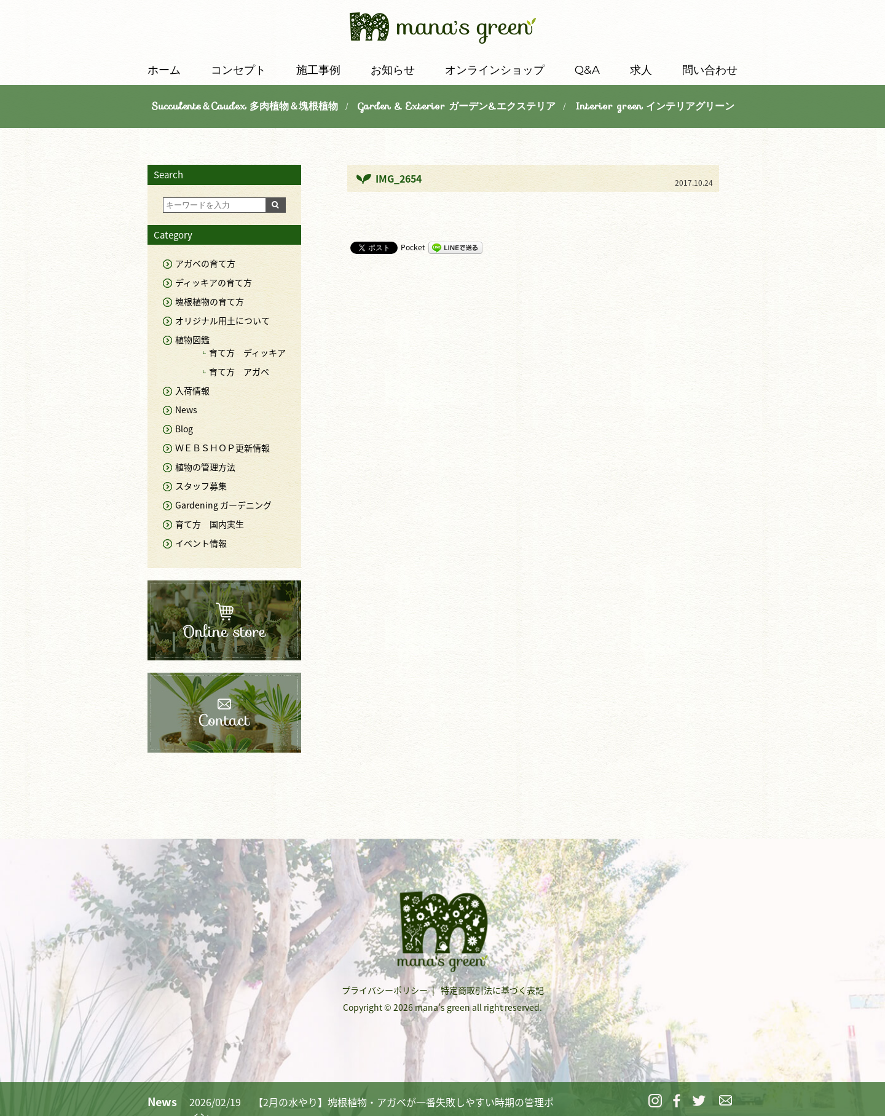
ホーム (164, 70)
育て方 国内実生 (209, 524)
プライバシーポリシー (385, 990)
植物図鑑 (192, 339)
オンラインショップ (495, 70)
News (186, 409)
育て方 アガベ (239, 371)
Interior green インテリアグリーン (654, 106)
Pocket (413, 247)
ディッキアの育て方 (213, 282)
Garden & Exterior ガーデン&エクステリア (457, 106)
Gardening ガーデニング (223, 505)
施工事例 (318, 70)
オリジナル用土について (222, 320)
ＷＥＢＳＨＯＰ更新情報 (222, 447)
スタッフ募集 (201, 486)
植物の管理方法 (205, 467)
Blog (184, 428)
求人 (641, 70)
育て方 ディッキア (247, 352)
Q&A (587, 70)
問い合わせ (710, 70)
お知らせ (393, 70)
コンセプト (238, 70)
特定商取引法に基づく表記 (492, 990)
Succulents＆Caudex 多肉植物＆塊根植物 (244, 106)
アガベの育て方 (205, 263)
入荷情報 (192, 390)
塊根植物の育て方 (209, 301)
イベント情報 (201, 543)
